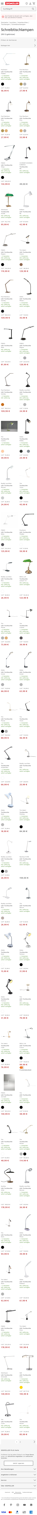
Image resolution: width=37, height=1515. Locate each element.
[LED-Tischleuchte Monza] (9, 613)
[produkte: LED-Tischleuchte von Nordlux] (9, 1189)
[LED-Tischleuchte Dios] (28, 986)
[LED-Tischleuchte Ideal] (9, 333)
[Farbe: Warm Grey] (21, 638)
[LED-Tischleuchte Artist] (9, 1176)
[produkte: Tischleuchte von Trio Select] (28, 813)
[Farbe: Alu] (24, 357)
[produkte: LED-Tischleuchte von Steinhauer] (9, 1375)
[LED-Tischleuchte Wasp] (9, 152)
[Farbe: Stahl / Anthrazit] (2, 311)
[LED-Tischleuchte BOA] (9, 893)
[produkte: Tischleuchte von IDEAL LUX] (28, 579)
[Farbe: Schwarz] (2, 84)
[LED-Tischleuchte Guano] (28, 239)
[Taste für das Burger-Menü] (2, 3)
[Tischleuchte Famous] (28, 940)
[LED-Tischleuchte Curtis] (9, 1409)
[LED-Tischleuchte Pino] (28, 59)
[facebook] (4, 1505)
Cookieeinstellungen (27, 1492)
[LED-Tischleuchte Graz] (28, 1362)
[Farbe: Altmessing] (21, 84)
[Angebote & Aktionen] (18, 1474)
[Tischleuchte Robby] (28, 426)
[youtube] (24, 1505)
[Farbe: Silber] (24, 84)
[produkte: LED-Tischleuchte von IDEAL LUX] (28, 1047)
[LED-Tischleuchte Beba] (9, 520)
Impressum (7, 1492)
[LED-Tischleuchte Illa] (28, 199)
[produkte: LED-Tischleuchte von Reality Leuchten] (28, 393)
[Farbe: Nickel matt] (2, 638)
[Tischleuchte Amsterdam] (9, 753)
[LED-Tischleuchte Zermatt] (9, 1082)
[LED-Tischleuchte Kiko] (28, 753)
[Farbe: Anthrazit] (2, 544)
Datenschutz (18, 1492)
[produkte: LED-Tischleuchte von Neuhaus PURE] (28, 859)
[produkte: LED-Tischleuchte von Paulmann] (9, 72)
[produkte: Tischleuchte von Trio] (9, 439)
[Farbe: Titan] (2, 918)
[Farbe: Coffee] (21, 264)
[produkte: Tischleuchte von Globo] (28, 439)
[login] (30, 3)
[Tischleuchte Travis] (28, 473)
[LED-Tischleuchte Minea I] (28, 286)
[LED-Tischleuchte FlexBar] (9, 59)
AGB (13, 1492)
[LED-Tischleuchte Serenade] (9, 1362)
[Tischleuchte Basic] (9, 800)
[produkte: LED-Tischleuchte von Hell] (28, 1375)
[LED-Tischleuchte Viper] (28, 380)
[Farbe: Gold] (21, 1387)
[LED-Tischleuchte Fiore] (28, 1316)
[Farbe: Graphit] (21, 451)
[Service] (18, 1480)
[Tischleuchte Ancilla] (9, 199)
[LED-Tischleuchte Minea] (28, 1222)
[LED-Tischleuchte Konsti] (9, 660)
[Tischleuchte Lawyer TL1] (28, 566)
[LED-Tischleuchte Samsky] (9, 286)
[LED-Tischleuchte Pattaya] (28, 1269)
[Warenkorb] (34, 3)
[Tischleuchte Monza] (28, 1129)
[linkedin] (31, 1505)
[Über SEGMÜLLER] (18, 1486)
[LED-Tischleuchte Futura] (28, 1033)
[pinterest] (11, 1505)
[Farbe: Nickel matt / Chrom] (28, 451)
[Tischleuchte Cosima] (9, 426)
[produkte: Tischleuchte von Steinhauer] (9, 209)
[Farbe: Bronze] (2, 404)
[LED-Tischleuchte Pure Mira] (28, 846)
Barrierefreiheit (18, 1493)
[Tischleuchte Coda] (9, 1033)
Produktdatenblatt (25, 1069)
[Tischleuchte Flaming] (28, 800)
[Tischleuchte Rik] (28, 152)
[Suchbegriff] (16, 9)
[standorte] (27, 3)
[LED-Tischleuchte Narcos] (28, 893)
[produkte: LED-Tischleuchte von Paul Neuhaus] (28, 72)
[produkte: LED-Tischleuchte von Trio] (9, 626)
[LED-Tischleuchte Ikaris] (9, 1222)
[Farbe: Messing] (6, 130)
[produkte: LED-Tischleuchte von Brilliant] (28, 209)
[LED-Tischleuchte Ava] (28, 1082)
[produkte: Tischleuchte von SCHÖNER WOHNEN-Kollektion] (28, 165)
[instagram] (18, 1505)
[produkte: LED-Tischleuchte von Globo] (28, 299)
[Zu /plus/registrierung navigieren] (18, 1463)
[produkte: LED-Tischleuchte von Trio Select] (28, 253)
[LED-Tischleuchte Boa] (9, 566)
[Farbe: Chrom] (2, 497)
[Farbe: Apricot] (2, 451)
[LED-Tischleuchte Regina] (9, 239)
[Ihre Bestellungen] (18, 1469)
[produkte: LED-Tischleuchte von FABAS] (9, 165)
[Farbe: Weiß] (6, 264)
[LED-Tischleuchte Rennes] (9, 473)
